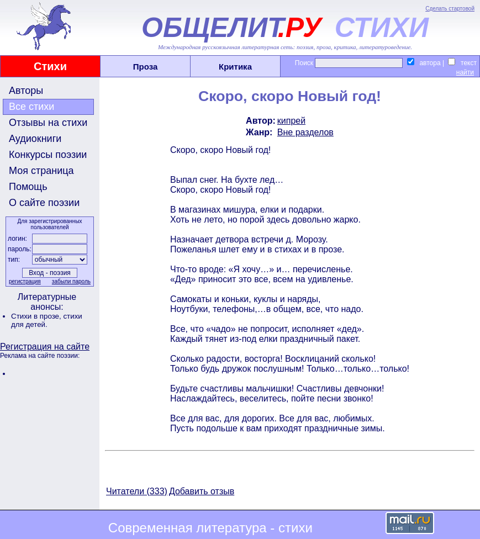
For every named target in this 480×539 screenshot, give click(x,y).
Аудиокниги (35, 138)
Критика (235, 66)
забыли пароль (71, 281)
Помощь (28, 186)
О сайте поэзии (44, 202)
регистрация (25, 281)
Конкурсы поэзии (48, 154)
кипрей (291, 120)
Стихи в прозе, (37, 316)
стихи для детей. (46, 320)
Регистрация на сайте (44, 346)
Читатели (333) (136, 491)
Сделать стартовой (449, 9)
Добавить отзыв (201, 491)
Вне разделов (305, 132)
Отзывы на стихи (48, 122)
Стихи (50, 66)
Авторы (26, 90)
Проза (145, 66)
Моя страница (41, 170)
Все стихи (31, 106)
